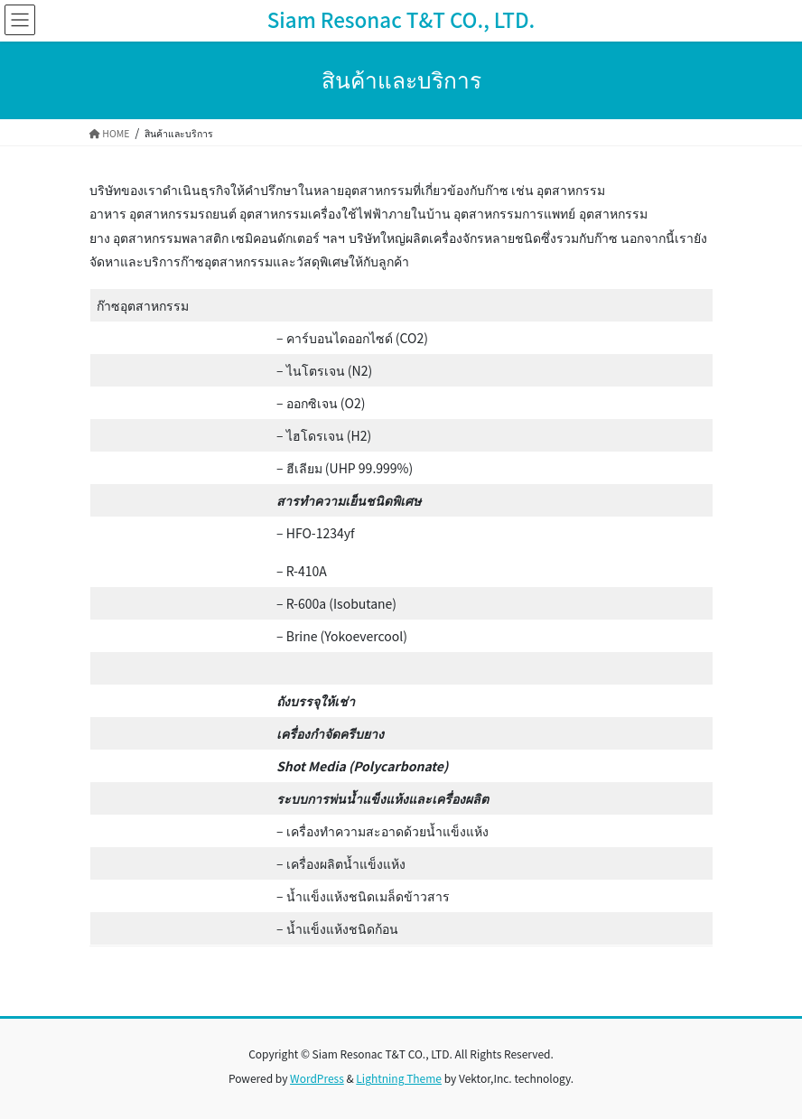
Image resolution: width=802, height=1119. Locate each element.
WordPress (317, 1078)
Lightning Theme (399, 1078)
